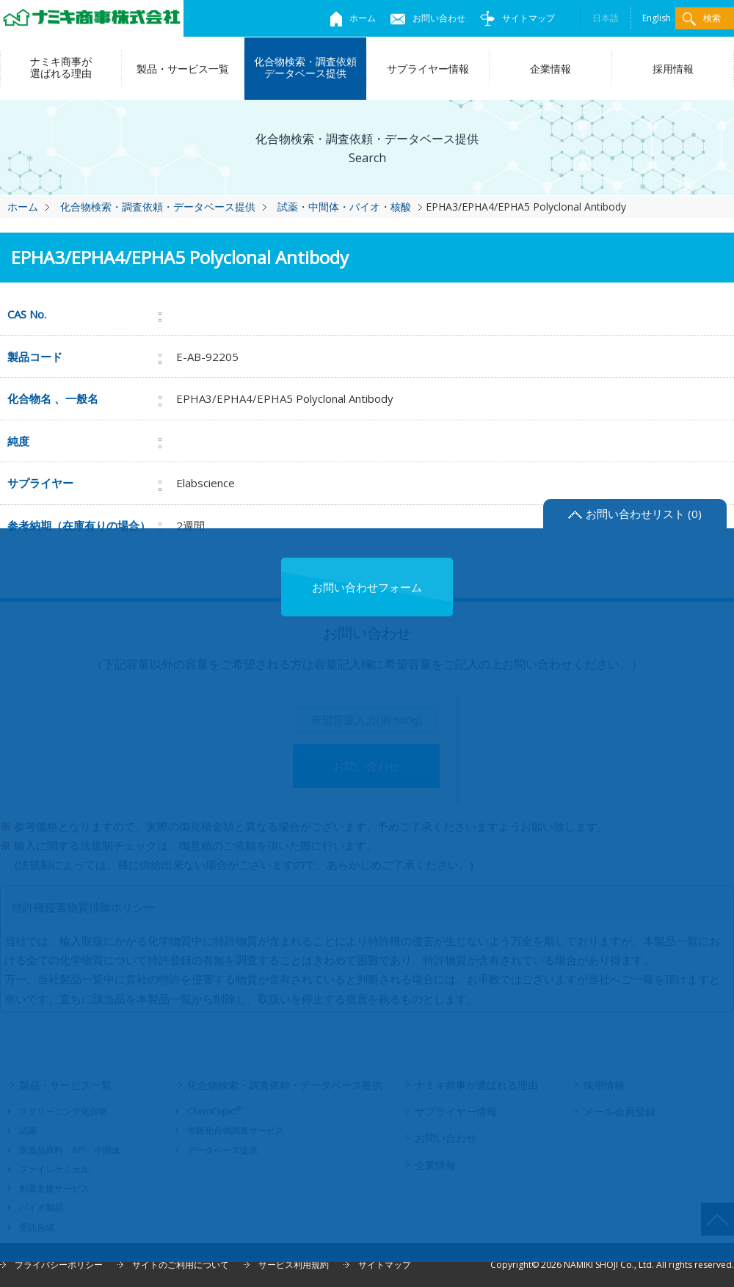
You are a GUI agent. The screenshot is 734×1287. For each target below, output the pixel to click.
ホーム (353, 18)
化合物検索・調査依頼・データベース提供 (157, 207)
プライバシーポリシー (59, 1264)
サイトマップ (517, 18)
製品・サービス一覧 (183, 69)
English (656, 18)
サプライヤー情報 (428, 69)
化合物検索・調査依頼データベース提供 (305, 67)
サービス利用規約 (293, 1264)
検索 (702, 18)
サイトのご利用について (180, 1264)
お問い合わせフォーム (367, 587)
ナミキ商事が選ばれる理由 (61, 67)
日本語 (605, 18)
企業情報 (550, 69)
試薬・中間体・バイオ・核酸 (344, 207)
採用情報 (673, 69)
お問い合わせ (427, 18)
